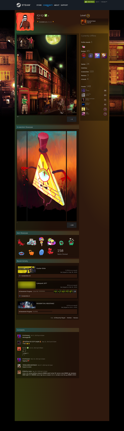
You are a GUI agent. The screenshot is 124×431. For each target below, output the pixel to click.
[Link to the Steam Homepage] (25, 6)
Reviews (75, 318)
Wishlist (69, 318)
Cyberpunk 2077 (41, 283)
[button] (94, 15)
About (56, 5)
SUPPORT (64, 5)
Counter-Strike (41, 268)
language (103, 1)
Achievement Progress (25, 291)
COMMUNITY (48, 5)
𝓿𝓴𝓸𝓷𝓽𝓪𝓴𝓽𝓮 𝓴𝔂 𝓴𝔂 (43, 22)
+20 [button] (75, 291)
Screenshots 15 (26, 276)
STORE (39, 5)
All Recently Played (59, 318)
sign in (97, 1)
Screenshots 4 (26, 296)
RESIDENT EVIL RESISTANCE (45, 303)
